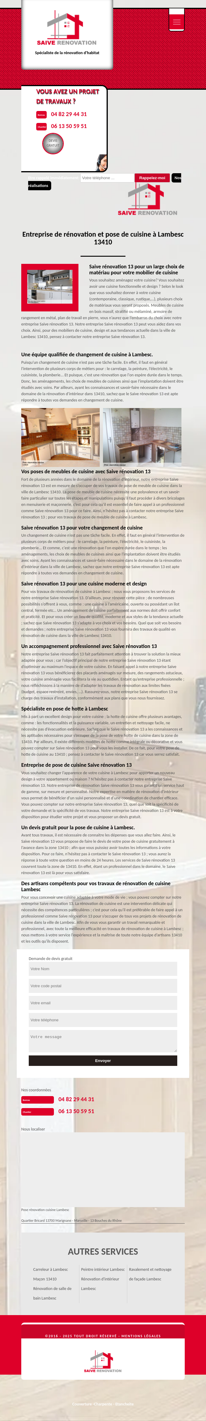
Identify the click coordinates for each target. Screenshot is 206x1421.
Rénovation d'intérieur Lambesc (100, 1284)
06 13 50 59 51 (76, 1111)
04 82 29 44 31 (76, 1099)
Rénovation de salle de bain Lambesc (52, 1293)
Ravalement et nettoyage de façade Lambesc (150, 1274)
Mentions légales (141, 1336)
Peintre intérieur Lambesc (103, 1269)
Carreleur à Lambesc (50, 1269)
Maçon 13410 (45, 1279)
